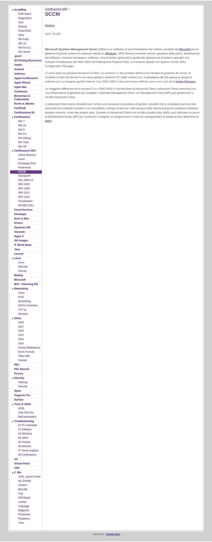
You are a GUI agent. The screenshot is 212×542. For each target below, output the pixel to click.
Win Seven (24, 51)
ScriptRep (20, 9)
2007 (21, 326)
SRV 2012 (24, 192)
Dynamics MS (22, 227)
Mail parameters (27, 416)
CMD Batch (24, 13)
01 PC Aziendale (27, 425)
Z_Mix (17, 472)
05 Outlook (24, 442)
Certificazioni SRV (25, 150)
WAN (48, 120)
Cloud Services (23, 209)
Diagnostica (24, 18)
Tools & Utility (22, 404)
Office (17, 318)
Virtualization (25, 201)
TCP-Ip (22, 309)
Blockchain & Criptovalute (22, 97)
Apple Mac (20, 87)
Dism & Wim (21, 218)
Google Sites (113, 534)
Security (19, 378)
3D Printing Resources (27, 60)
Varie (21, 35)
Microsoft (20, 279)
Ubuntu (22, 270)
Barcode (23, 489)
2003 (21, 322)
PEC (16, 364)
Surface (18, 399)
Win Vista (23, 142)
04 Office (23, 437)
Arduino (22, 485)
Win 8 (21, 129)
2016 (21, 339)
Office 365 (24, 356)
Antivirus (19, 73)
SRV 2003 (24, 184)
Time (21, 522)
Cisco (21, 292)
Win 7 (21, 121)
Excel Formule (26, 351)
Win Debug (24, 138)
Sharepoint (24, 175)
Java (20, 22)
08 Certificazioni (27, 454)
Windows (110, 53)
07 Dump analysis (28, 450)
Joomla (22, 501)
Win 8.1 (22, 133)
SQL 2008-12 (25, 180)
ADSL (21, 408)
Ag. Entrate (24, 480)
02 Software (25, 429)
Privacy (18, 373)
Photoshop (24, 514)
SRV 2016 (24, 196)
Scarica (49, 25)
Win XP (22, 146)
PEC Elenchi (21, 369)
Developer (20, 214)
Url (16, 459)
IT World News (22, 244)
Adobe (18, 64)
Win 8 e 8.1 (24, 47)
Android (19, 69)
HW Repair (24, 497)
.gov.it (17, 56)
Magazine (23, 510)
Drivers (18, 223)
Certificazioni (22, 117)
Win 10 (22, 43)
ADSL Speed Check (29, 476)
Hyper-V (19, 236)
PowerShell (24, 30)
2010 (21, 330)
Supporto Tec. (22, 395)
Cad (20, 493)
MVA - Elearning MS (26, 284)
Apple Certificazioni (26, 78)
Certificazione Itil (24, 112)
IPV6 (21, 297)
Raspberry (24, 518)
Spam (17, 390)
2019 (21, 343)
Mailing (18, 275)
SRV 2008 (24, 188)
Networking (21, 288)
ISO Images (21, 240)
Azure (21, 159)
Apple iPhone (22, 82)
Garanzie (19, 231)
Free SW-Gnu (26, 412)
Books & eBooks (24, 103)
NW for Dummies (27, 305)
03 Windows (25, 433)
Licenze (18, 253)
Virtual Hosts (22, 463)
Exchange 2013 (27, 163)
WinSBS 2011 (26, 205)
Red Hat (22, 266)
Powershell (24, 167)
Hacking (22, 382)
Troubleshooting (24, 421)
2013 (21, 335)
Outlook (22, 26)
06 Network (24, 446)
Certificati (20, 108)
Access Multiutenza (29, 347)
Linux (17, 258)
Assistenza (20, 91)
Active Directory (27, 154)
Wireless (23, 313)
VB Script (23, 39)
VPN (16, 468)
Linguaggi (23, 506)
